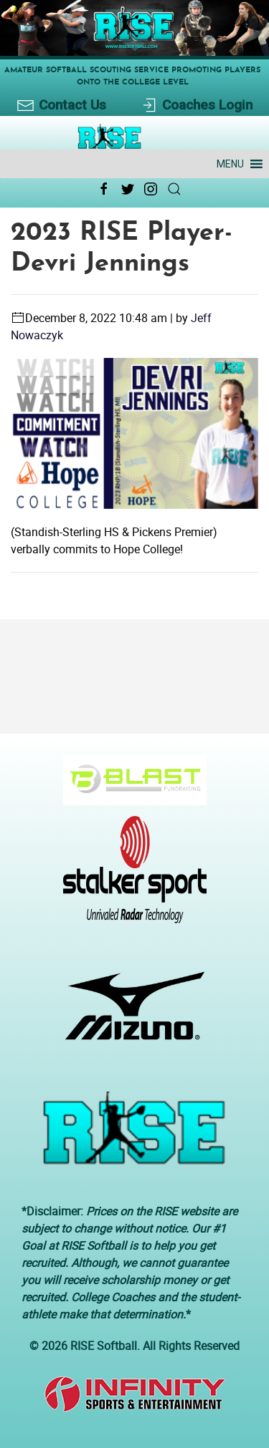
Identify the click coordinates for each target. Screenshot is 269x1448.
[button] (230, 164)
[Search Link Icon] (174, 189)
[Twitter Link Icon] (128, 189)
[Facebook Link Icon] (104, 189)
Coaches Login (196, 106)
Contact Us (61, 106)
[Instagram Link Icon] (150, 189)
